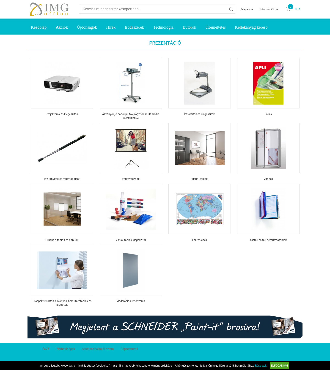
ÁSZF (46, 349)
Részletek (261, 365)
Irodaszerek (134, 27)
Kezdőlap (39, 27)
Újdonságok (87, 27)
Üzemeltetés (215, 27)
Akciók (62, 27)
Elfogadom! (279, 365)
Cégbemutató (129, 349)
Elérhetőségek (65, 349)
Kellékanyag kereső (251, 27)
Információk (267, 9)
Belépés (245, 9)
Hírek (111, 27)
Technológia (163, 27)
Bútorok (189, 27)
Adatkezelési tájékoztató (98, 349)
